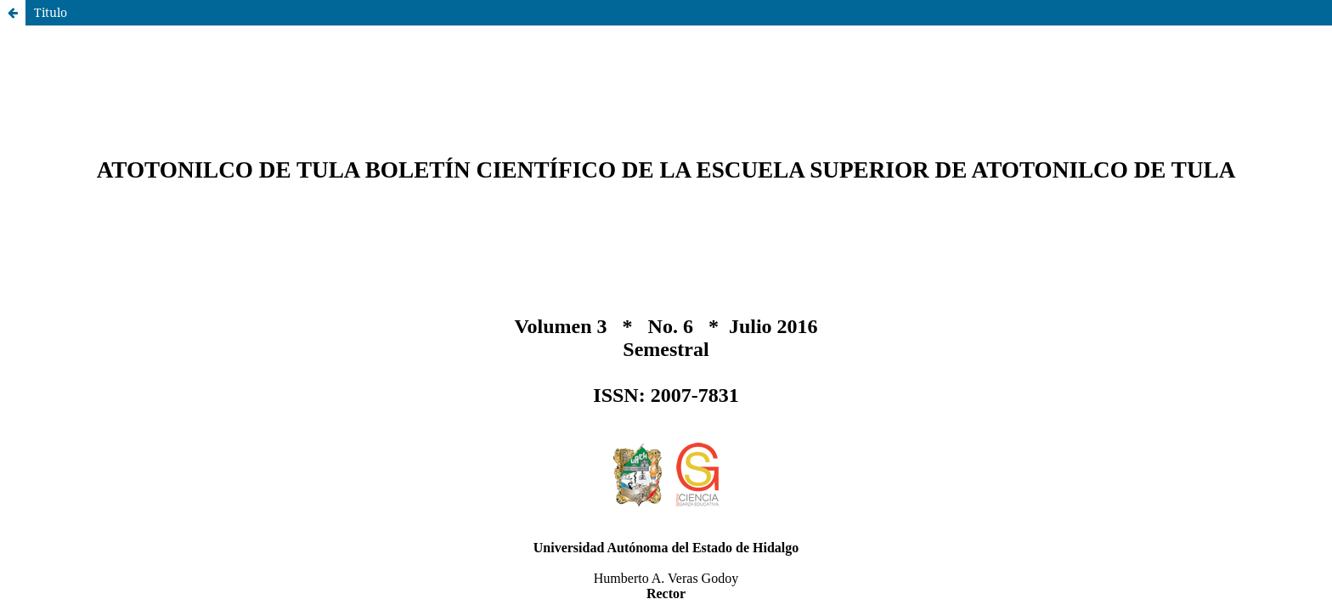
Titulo (50, 12)
